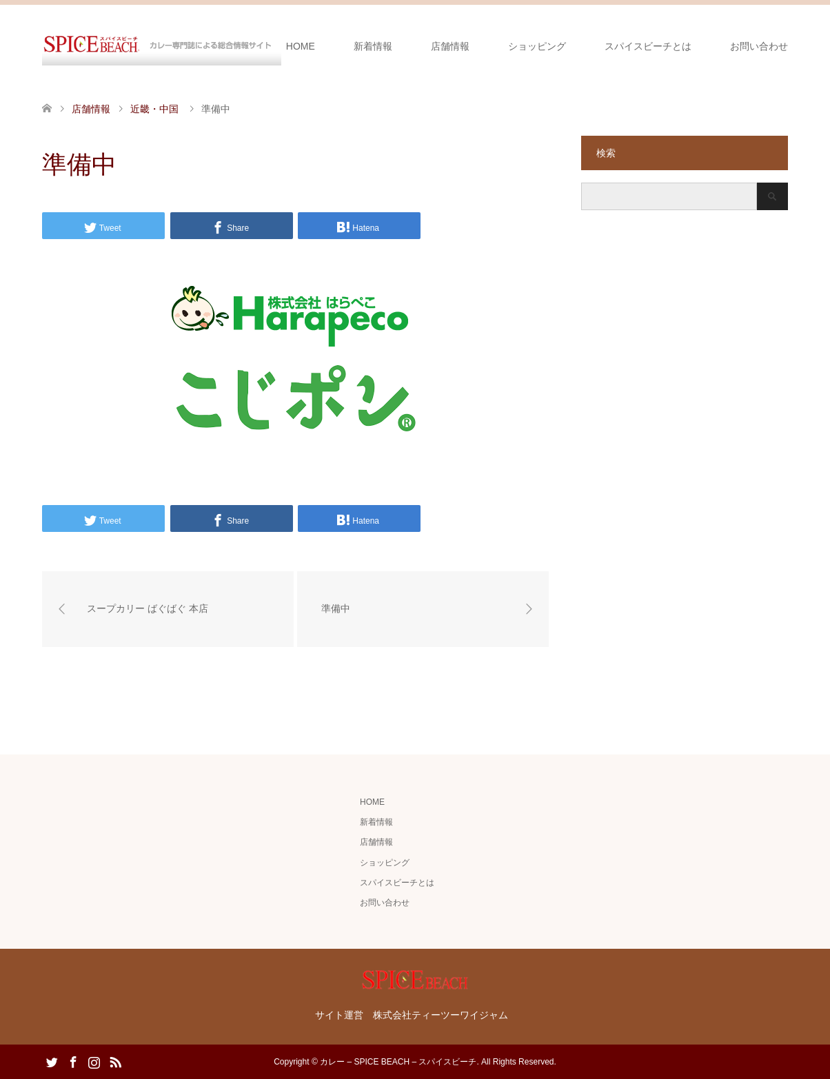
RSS (115, 1061)
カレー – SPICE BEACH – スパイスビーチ (398, 1062)
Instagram (93, 1061)
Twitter (51, 1061)
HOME (300, 46)
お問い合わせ (759, 46)
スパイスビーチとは (648, 46)
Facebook (73, 1061)
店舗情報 (450, 46)
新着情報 (373, 46)
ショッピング (537, 46)
